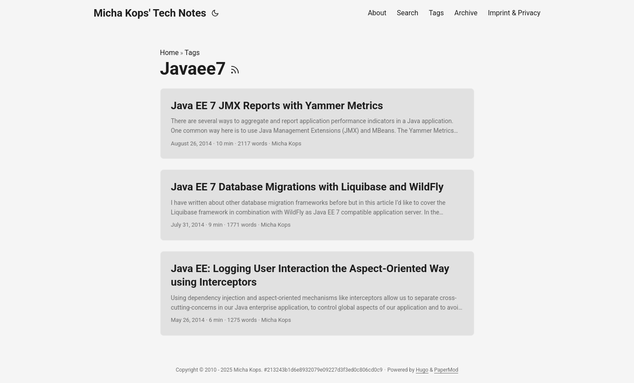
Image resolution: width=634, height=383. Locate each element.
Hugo (422, 370)
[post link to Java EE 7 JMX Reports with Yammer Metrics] (317, 124)
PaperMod (446, 370)
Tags (192, 52)
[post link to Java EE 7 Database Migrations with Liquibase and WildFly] (317, 205)
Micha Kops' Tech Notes (150, 13)
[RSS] (235, 69)
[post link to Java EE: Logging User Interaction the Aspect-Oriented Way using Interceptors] (317, 293)
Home (169, 52)
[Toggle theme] (215, 13)
